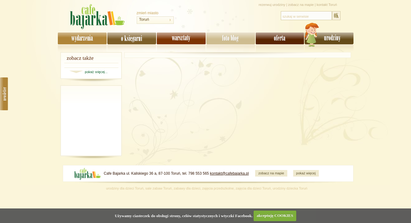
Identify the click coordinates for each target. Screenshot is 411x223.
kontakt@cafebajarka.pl (229, 173)
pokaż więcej (306, 173)
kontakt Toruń (327, 5)
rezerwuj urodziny (272, 5)
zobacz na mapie (301, 5)
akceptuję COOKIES (275, 215)
